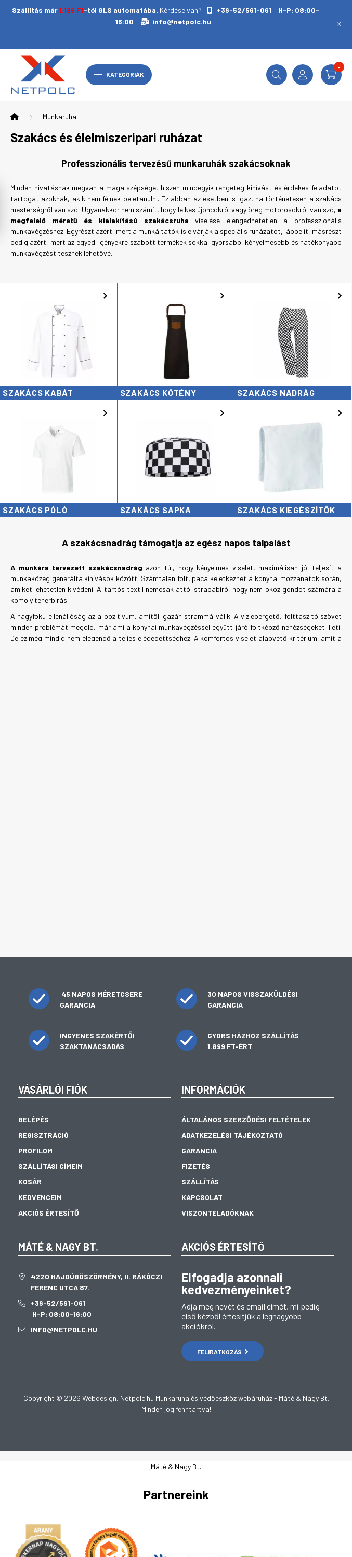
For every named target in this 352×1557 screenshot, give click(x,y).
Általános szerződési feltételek (246, 1119)
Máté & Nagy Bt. (176, 1466)
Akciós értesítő (48, 1212)
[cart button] (331, 74)
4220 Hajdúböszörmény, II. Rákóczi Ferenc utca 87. (96, 1282)
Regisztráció (43, 1135)
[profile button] (302, 74)
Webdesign (99, 1398)
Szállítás (200, 1181)
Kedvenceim (40, 1197)
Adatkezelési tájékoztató (232, 1135)
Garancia (199, 1150)
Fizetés (195, 1166)
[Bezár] (339, 24)
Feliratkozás (223, 1351)
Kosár (30, 1181)
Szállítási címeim (50, 1166)
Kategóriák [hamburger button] (119, 74)
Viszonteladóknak (217, 1212)
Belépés (33, 1119)
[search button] (276, 74)
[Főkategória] (14, 116)
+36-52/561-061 (243, 10)
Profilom (35, 1150)
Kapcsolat (202, 1197)
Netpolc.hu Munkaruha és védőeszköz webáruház (196, 1398)
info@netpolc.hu (181, 21)
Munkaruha (59, 116)
